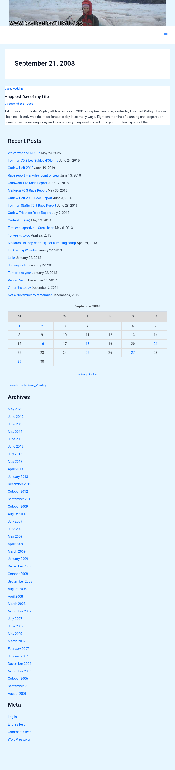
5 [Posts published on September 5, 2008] (110, 326)
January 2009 (18, 559)
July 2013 (15, 454)
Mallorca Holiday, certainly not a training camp (42, 243)
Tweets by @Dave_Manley (27, 385)
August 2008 (17, 589)
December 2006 (19, 664)
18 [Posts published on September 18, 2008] (87, 344)
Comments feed (20, 732)
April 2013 (15, 469)
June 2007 (15, 626)
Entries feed (17, 724)
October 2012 (18, 491)
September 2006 (20, 686)
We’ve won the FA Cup (24, 153)
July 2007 (15, 619)
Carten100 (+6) (19, 220)
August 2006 (17, 694)
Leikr (11, 258)
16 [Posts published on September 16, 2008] (42, 344)
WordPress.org (19, 739)
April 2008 (15, 596)
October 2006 (18, 678)
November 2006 (19, 671)
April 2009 (15, 544)
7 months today (19, 288)
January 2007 (18, 656)
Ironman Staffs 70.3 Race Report (32, 205)
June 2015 (15, 447)
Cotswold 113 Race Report (27, 183)
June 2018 (15, 424)
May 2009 (15, 536)
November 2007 (19, 611)
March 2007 (17, 641)
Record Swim (17, 280)
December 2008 (19, 566)
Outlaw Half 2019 (20, 168)
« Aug (82, 374)
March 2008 (17, 604)
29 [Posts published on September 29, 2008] (19, 361)
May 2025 (15, 409)
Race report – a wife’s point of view (33, 175)
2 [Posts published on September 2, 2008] (42, 326)
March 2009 (17, 551)
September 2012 (20, 499)
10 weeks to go (19, 235)
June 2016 (15, 439)
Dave (8, 88)
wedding (18, 88)
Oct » (93, 374)
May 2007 (15, 634)
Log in (12, 717)
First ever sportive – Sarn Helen (31, 228)
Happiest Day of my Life (27, 96)
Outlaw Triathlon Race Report (29, 213)
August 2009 (17, 514)
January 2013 (18, 477)
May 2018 (15, 432)
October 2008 (18, 574)
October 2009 (18, 507)
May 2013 (15, 462)
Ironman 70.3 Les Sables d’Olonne (33, 161)
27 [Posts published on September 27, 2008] (133, 353)
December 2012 (19, 484)
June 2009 (15, 529)
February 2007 (18, 649)
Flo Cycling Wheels (22, 250)
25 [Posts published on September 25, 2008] (87, 353)
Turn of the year (19, 273)
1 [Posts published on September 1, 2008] (19, 326)
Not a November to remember (30, 295)
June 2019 (15, 417)
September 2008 (20, 581)
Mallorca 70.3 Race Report (27, 190)
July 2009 (15, 521)
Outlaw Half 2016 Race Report (30, 198)
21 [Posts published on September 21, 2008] (155, 344)
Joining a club (18, 265)
